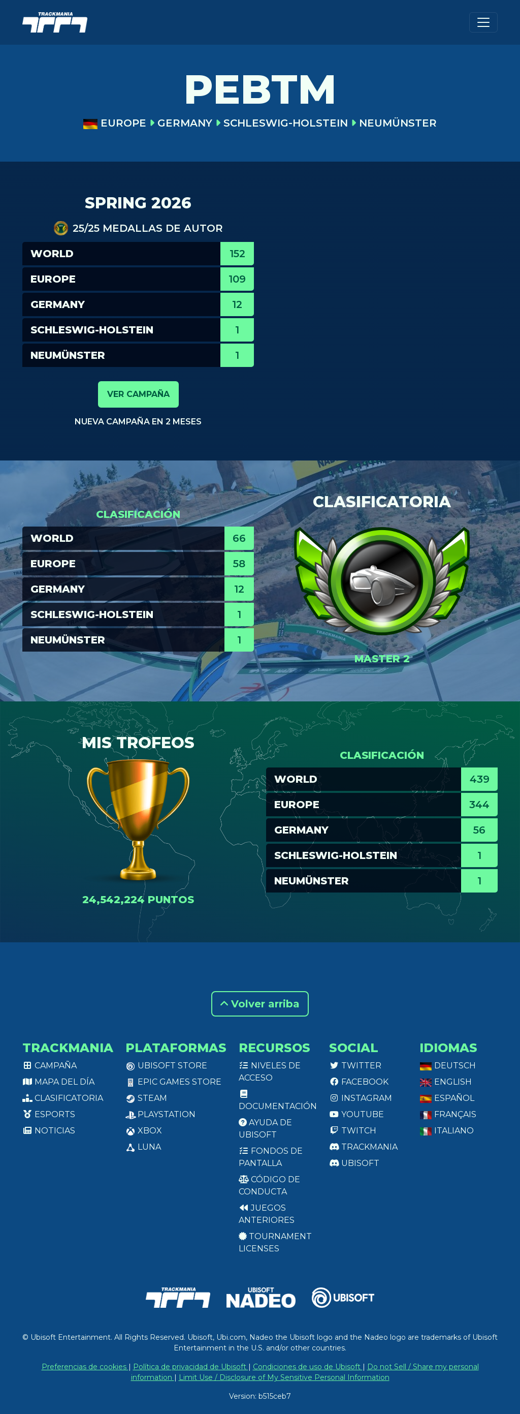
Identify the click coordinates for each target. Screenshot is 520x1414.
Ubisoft (354, 1163)
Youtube (356, 1114)
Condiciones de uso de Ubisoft (308, 1366)
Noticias (48, 1130)
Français (447, 1114)
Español (446, 1098)
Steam (146, 1098)
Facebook (358, 1082)
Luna (143, 1147)
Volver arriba (260, 1004)
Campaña (49, 1065)
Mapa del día (58, 1082)
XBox (143, 1130)
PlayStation (160, 1114)
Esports (48, 1114)
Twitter (355, 1065)
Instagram (360, 1098)
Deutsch (447, 1065)
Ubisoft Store (166, 1065)
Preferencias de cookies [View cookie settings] (85, 1366)
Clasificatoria (62, 1098)
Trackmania (363, 1147)
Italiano (446, 1130)
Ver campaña (138, 394)
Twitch (352, 1130)
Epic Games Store (173, 1082)
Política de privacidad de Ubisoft (190, 1366)
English (445, 1082)
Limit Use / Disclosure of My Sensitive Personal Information (284, 1377)
